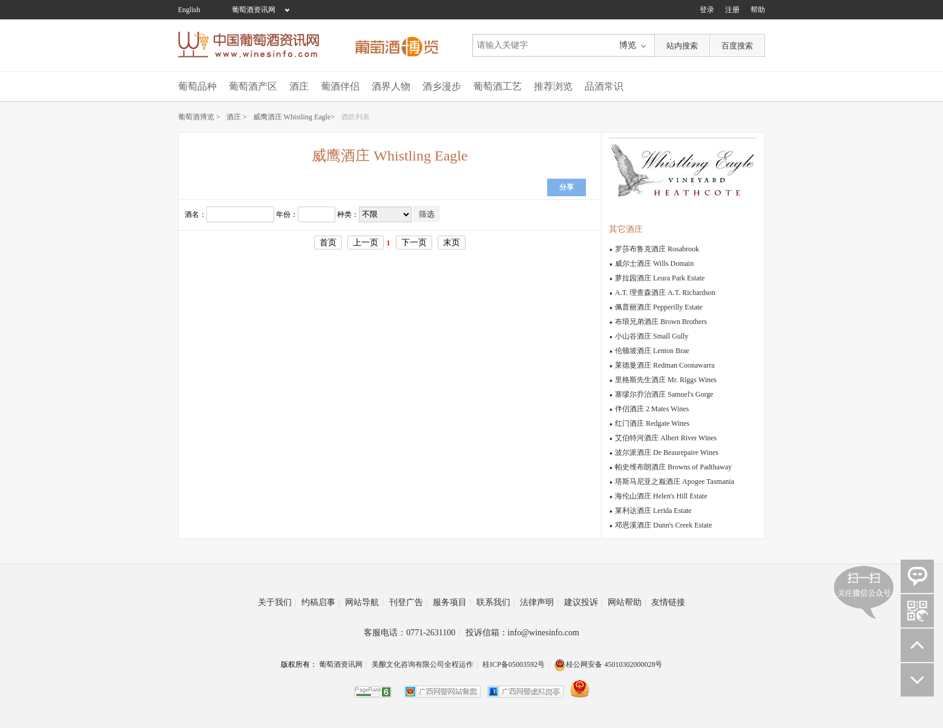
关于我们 (277, 602)
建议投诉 (583, 602)
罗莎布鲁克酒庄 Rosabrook (657, 249)
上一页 (365, 242)
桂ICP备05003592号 (513, 664)
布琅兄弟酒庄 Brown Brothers (661, 321)
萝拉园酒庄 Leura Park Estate (660, 278)
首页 (328, 242)
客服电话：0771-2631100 (412, 632)
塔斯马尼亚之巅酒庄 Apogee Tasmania (674, 481)
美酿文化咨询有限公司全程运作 (422, 664)
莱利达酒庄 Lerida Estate (653, 510)
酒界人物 (391, 86)
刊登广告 (408, 602)
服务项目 (452, 602)
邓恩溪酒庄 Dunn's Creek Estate (663, 525)
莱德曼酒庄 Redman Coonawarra (665, 365)
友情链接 (668, 602)
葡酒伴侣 (340, 86)
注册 (732, 9)
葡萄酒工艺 (497, 86)
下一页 (414, 242)
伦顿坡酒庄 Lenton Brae (652, 350)
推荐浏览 (553, 86)
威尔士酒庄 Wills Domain (654, 263)
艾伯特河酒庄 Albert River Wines (666, 438)
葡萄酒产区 (253, 86)
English (189, 9)
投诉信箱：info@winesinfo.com (522, 632)
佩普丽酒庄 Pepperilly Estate (659, 307)
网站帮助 (627, 602)
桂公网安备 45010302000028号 (608, 664)
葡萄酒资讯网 (253, 9)
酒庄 (299, 86)
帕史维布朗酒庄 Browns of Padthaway (673, 467)
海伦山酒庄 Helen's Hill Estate (661, 496)
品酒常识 (604, 86)
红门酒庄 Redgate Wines (652, 423)
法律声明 (539, 602)
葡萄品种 (197, 86)
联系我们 (495, 602)
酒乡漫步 (441, 86)
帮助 (758, 9)
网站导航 (364, 602)
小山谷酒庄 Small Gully (651, 336)
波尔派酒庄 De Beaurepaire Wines (666, 452)
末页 (451, 242)
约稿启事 (320, 602)
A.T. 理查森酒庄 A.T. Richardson (665, 292)
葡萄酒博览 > (199, 117)
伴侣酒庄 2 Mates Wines (652, 409)
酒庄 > (236, 117)
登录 (707, 9)
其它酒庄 (626, 229)
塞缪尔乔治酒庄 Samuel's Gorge (664, 394)
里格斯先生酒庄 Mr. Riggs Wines (666, 380)
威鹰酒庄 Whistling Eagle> (294, 117)
